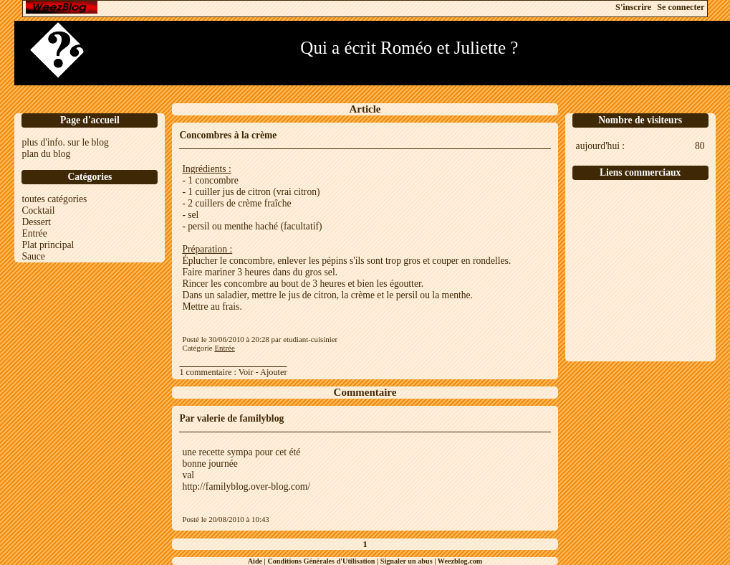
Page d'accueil (90, 120)
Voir (246, 372)
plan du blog (45, 153)
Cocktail (37, 210)
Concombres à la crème (228, 135)
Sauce (32, 256)
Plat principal (47, 244)
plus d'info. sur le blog (64, 142)
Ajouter (273, 372)
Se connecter (680, 7)
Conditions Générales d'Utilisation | (323, 561)
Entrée (34, 233)
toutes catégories (54, 199)
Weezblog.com (460, 561)
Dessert (36, 222)
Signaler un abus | (409, 561)
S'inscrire (633, 7)
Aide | (258, 561)
